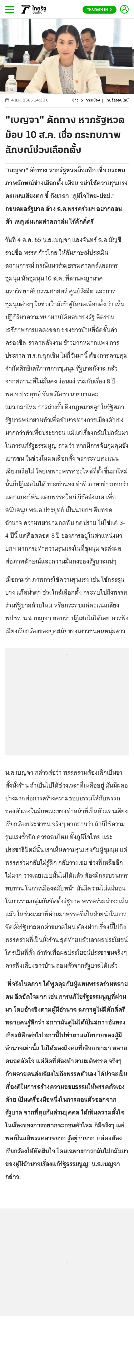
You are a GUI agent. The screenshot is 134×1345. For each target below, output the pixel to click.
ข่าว (75, 101)
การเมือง (92, 101)
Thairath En (99, 10)
